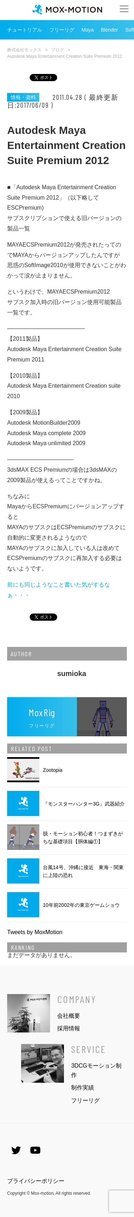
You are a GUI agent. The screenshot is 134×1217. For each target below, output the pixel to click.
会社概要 (68, 1016)
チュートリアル (24, 30)
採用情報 (68, 1028)
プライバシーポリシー (35, 1181)
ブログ (57, 49)
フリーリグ (61, 30)
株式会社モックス (24, 49)
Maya (87, 30)
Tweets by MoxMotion (35, 932)
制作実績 (82, 1088)
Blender (109, 30)
